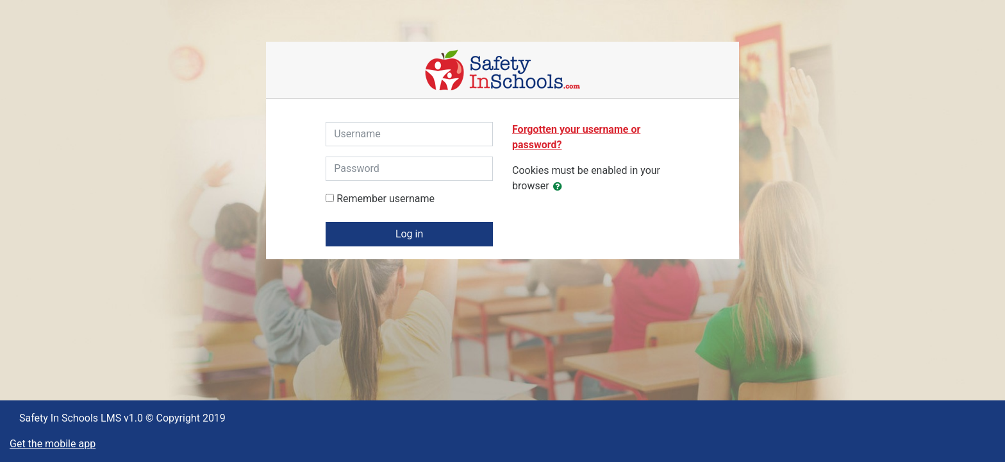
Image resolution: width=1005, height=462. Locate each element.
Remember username (385, 199)
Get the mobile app (53, 444)
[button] (560, 186)
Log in (409, 234)
